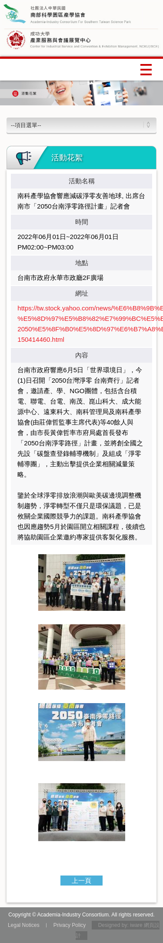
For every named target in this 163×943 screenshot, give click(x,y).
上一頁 (81, 880)
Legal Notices (24, 925)
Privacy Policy (69, 925)
